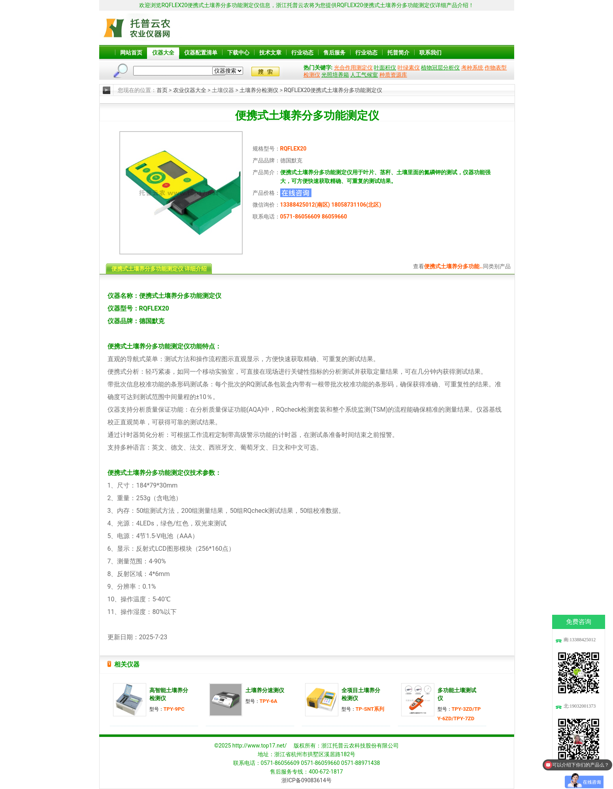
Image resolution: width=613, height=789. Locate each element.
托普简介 (398, 52)
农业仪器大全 (189, 90)
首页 (162, 90)
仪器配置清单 (200, 52)
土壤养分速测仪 (264, 690)
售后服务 (334, 52)
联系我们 (430, 52)
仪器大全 (163, 52)
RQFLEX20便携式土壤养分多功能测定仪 (333, 90)
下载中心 (238, 52)
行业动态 (302, 52)
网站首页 (131, 52)
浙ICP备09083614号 (306, 780)
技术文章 (270, 52)
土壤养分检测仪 (259, 90)
